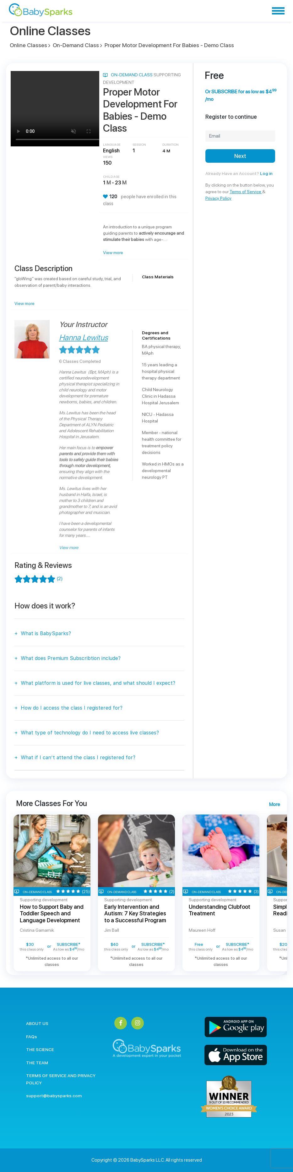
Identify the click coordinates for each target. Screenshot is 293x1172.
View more (113, 252)
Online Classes (28, 45)
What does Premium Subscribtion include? (71, 658)
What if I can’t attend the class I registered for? (78, 757)
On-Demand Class (76, 45)
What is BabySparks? (46, 633)
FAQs (31, 1036)
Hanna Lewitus (83, 337)
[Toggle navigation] (278, 11)
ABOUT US (37, 1023)
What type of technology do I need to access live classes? (90, 733)
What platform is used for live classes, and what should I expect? (98, 683)
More (274, 804)
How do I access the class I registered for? (71, 708)
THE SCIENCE (40, 1049)
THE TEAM (37, 1062)
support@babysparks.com (54, 1095)
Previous (5, 893)
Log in (266, 173)
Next (240, 156)
